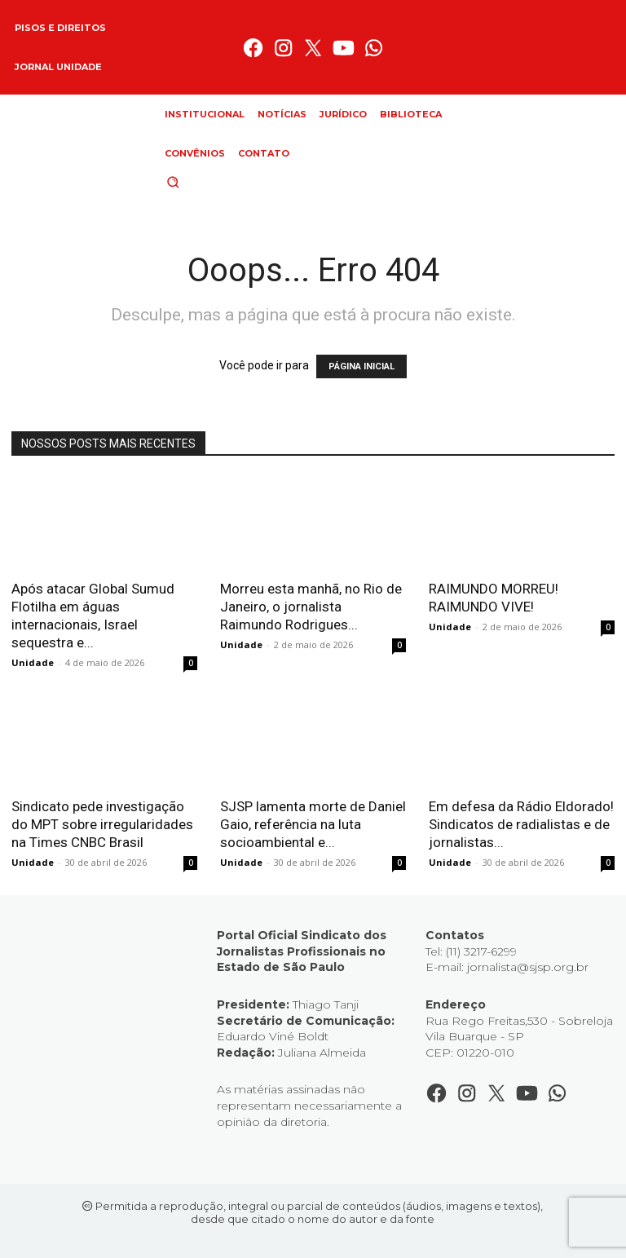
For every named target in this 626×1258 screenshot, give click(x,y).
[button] (200, 181)
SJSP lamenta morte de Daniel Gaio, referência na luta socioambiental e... (313, 824)
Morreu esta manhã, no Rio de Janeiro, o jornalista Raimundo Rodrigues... (311, 606)
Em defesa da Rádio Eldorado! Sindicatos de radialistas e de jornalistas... (521, 824)
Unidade (32, 662)
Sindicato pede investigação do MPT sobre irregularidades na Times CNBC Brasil (102, 824)
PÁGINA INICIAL (361, 366)
